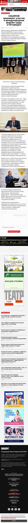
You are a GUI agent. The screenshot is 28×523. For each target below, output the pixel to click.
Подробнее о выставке (8, 227)
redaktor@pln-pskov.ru (14, 493)
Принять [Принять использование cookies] (14, 520)
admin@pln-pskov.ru (14, 497)
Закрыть (20, 215)
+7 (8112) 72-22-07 (14, 490)
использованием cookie (5, 516)
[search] (24, 4)
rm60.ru (14, 502)
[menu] (21, 4)
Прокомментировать (14, 231)
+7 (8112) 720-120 (14, 500)
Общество (5, 13)
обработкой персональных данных (10, 517)
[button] (26, 4)
